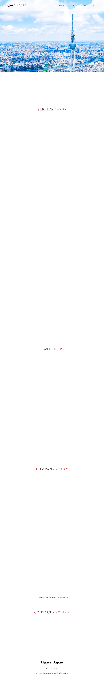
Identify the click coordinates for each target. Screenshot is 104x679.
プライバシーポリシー (52, 668)
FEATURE (71, 5)
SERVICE (60, 5)
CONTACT (95, 5)
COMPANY (83, 5)
